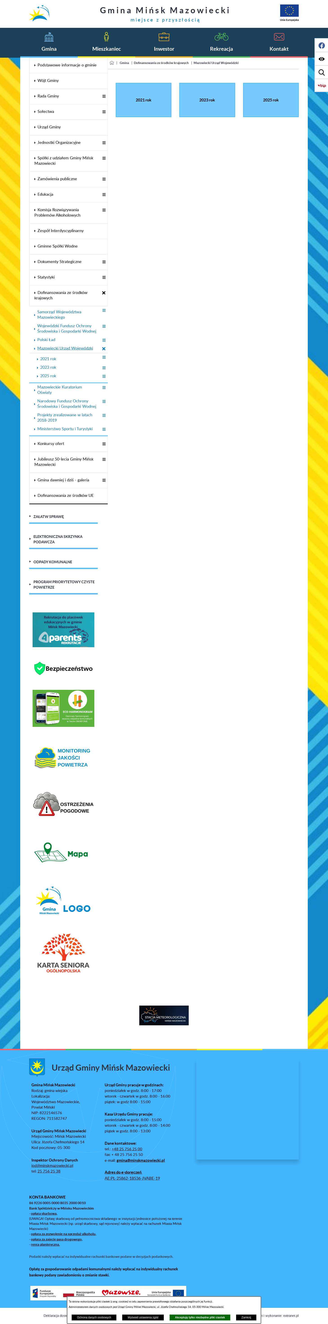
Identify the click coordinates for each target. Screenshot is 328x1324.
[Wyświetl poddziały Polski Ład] (104, 340)
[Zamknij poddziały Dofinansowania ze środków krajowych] (104, 293)
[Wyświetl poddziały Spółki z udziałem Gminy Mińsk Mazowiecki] (104, 158)
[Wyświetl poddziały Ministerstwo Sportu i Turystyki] (104, 430)
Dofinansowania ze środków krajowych (161, 63)
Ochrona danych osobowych (94, 1317)
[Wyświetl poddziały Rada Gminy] (104, 97)
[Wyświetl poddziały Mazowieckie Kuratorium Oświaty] (104, 388)
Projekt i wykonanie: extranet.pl (275, 1315)
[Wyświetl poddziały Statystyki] (104, 278)
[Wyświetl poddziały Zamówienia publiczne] (104, 179)
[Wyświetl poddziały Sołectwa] (104, 112)
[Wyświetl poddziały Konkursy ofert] (104, 444)
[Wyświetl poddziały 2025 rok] (104, 377)
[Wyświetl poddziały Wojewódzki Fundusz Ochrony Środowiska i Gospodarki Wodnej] (104, 327)
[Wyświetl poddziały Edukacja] (104, 195)
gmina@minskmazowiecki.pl (141, 1160)
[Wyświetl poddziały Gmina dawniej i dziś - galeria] (104, 480)
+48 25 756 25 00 (127, 1149)
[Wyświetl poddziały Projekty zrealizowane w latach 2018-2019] (104, 416)
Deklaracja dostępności (60, 1315)
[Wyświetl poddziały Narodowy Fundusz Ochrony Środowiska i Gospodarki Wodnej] (104, 402)
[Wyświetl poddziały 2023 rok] (104, 368)
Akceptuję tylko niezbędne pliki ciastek (200, 1317)
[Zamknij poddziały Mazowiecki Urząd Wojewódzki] (104, 349)
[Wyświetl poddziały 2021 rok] (104, 357)
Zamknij (246, 1317)
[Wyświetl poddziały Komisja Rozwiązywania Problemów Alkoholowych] (104, 210)
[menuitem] (68, 65)
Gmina (124, 63)
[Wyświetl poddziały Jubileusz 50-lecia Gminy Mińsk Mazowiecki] (104, 460)
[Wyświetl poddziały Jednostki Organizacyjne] (104, 143)
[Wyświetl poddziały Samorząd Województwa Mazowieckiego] (104, 311)
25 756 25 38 (49, 1171)
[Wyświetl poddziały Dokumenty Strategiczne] (104, 262)
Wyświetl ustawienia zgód (143, 1317)
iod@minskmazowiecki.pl (52, 1166)
